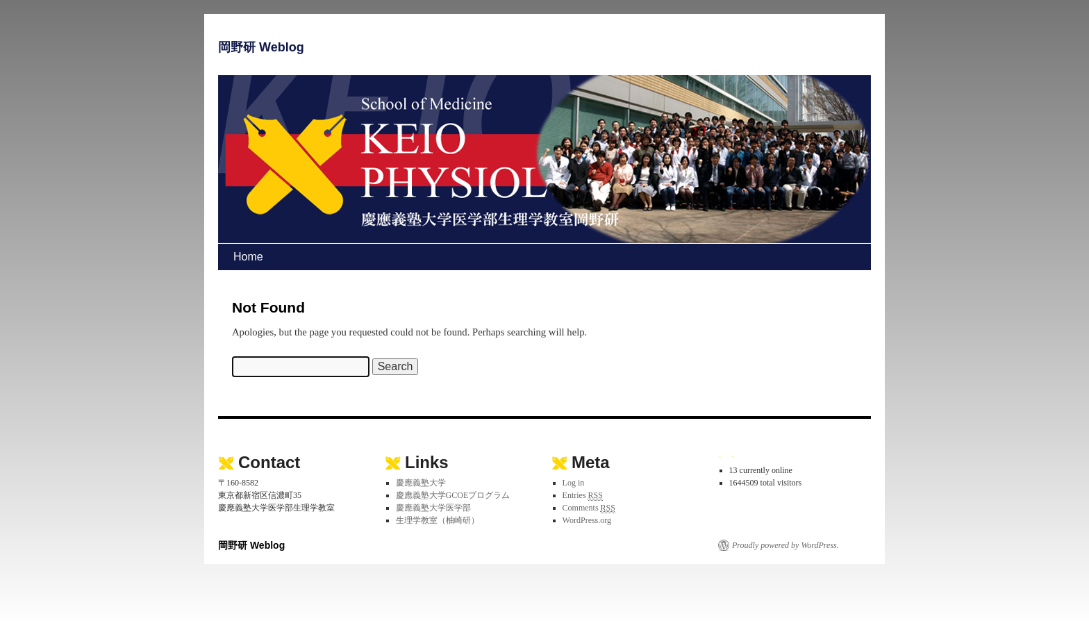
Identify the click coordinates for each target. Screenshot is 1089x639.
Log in (574, 483)
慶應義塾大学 (421, 483)
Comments (589, 508)
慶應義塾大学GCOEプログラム (453, 495)
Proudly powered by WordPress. (785, 545)
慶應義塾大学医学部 (433, 508)
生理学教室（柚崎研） (437, 520)
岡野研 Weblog (261, 47)
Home (248, 257)
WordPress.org (587, 520)
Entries (583, 495)
